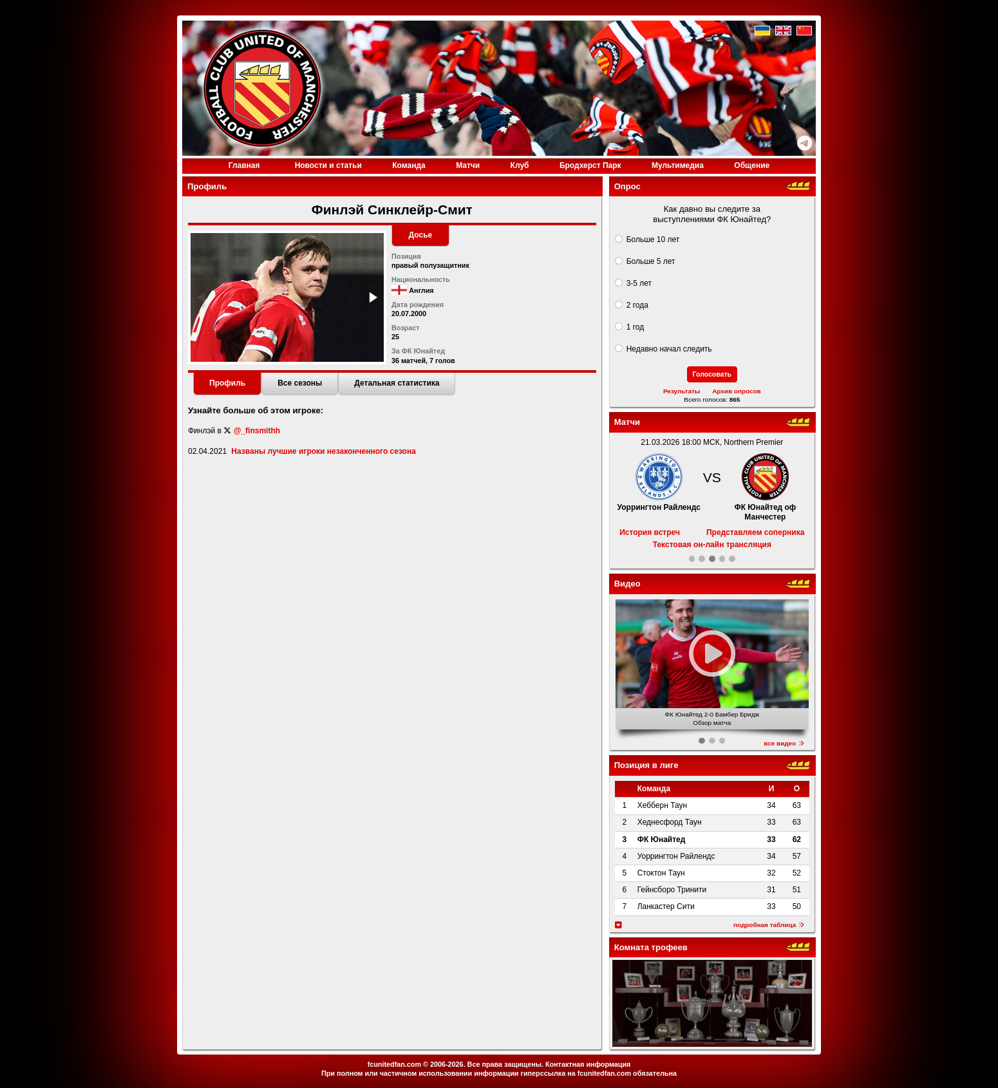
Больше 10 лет (653, 239)
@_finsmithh (257, 430)
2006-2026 (447, 1064)
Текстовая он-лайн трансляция (712, 544)
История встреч (649, 532)
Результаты (681, 391)
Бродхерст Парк (590, 165)
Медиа (678, 165)
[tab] (227, 384)
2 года (637, 305)
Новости (328, 165)
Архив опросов (736, 391)
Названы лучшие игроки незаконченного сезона (323, 451)
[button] (372, 297)
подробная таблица (768, 924)
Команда (408, 165)
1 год (635, 327)
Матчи (468, 165)
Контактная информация (587, 1064)
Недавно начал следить (669, 348)
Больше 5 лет (650, 261)
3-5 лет (639, 283)
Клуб (520, 165)
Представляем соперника (755, 532)
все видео (784, 743)
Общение (751, 165)
